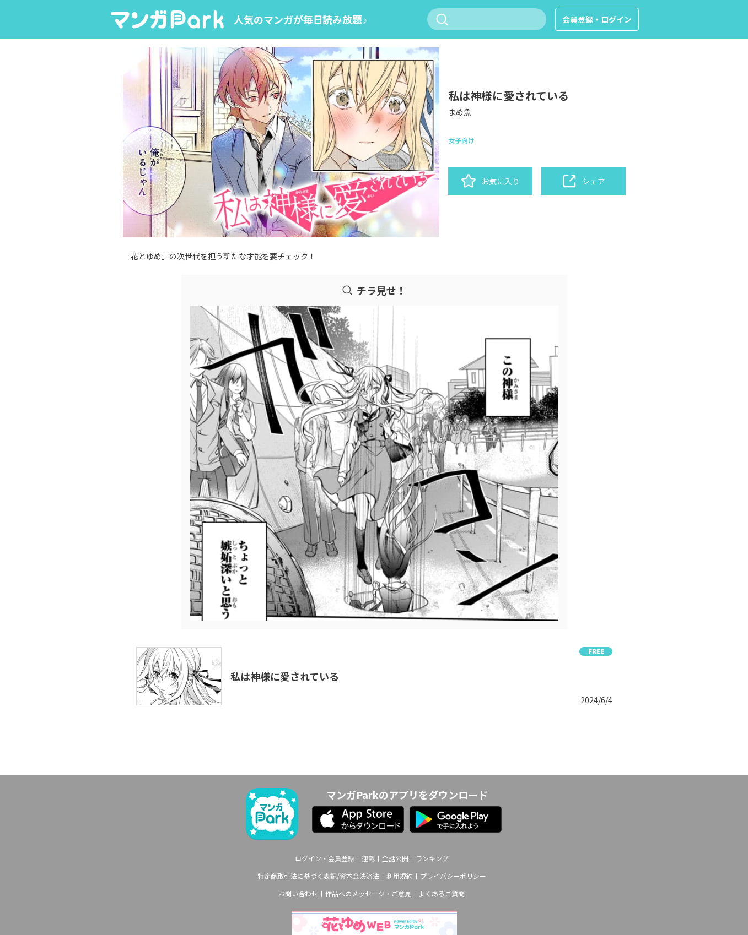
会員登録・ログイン (597, 19)
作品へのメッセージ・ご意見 (368, 893)
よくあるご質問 (441, 893)
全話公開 (395, 858)
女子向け (461, 140)
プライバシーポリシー (453, 876)
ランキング (432, 858)
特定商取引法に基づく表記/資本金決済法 (318, 876)
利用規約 (399, 876)
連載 (368, 858)
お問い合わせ (298, 893)
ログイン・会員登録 (324, 858)
